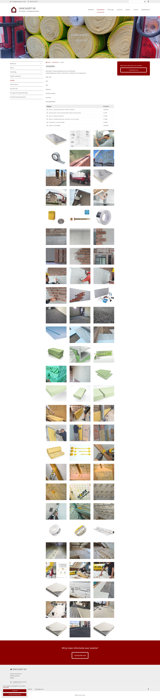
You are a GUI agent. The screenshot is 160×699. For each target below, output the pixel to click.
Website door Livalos (80, 695)
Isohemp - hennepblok (54, 125)
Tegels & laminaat (15, 76)
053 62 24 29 (32, 1)
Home (49, 62)
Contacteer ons (133, 70)
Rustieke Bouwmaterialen (18, 97)
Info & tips (111, 9)
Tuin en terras (14, 84)
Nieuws (128, 9)
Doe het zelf (14, 89)
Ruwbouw (13, 63)
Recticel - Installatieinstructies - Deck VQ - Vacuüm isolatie (64, 119)
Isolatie (12, 80)
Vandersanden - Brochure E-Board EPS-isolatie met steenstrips (65, 113)
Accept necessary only (15, 694)
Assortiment (100, 9)
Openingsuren (145, 9)
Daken (12, 68)
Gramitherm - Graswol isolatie (56, 122)
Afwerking (13, 72)
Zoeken (144, 1)
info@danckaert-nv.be (18, 1)
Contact (135, 9)
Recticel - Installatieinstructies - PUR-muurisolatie (61, 109)
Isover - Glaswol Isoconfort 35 (56, 116)
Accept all (14, 690)
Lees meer (6, 687)
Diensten (91, 9)
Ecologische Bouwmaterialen (19, 93)
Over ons (120, 9)
